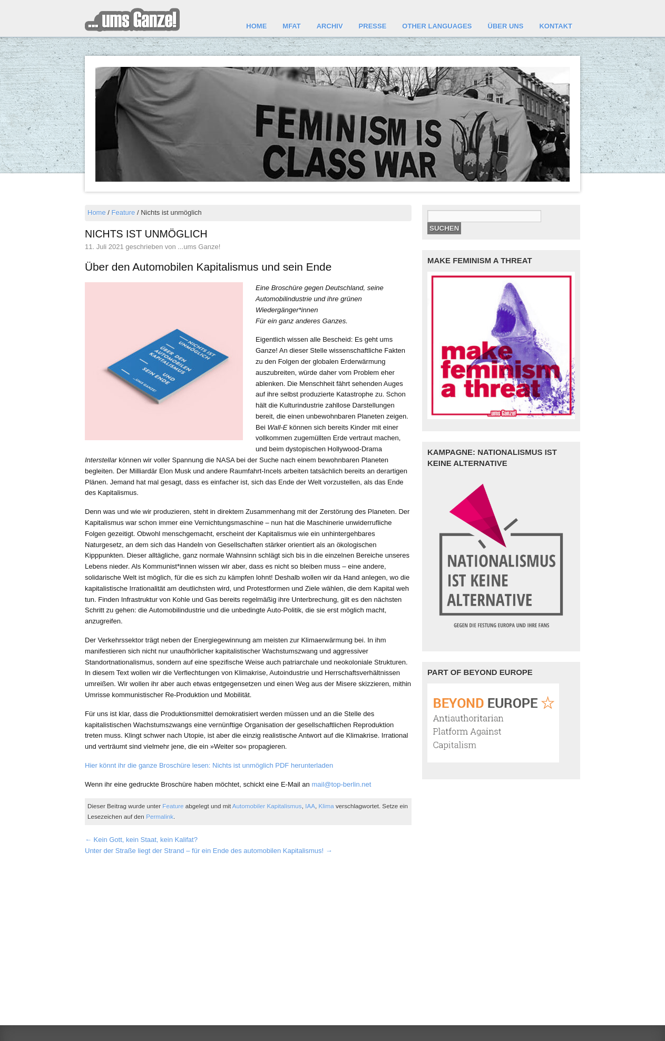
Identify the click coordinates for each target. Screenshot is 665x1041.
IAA (310, 805)
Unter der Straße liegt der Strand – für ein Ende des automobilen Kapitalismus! (208, 851)
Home (256, 26)
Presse (373, 26)
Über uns (506, 26)
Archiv (330, 26)
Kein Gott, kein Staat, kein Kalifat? (141, 840)
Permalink (159, 816)
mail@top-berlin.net (341, 784)
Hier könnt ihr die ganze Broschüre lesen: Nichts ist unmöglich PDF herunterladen (209, 765)
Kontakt (555, 26)
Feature (123, 212)
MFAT (291, 26)
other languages (437, 26)
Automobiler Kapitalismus (267, 805)
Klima (326, 805)
